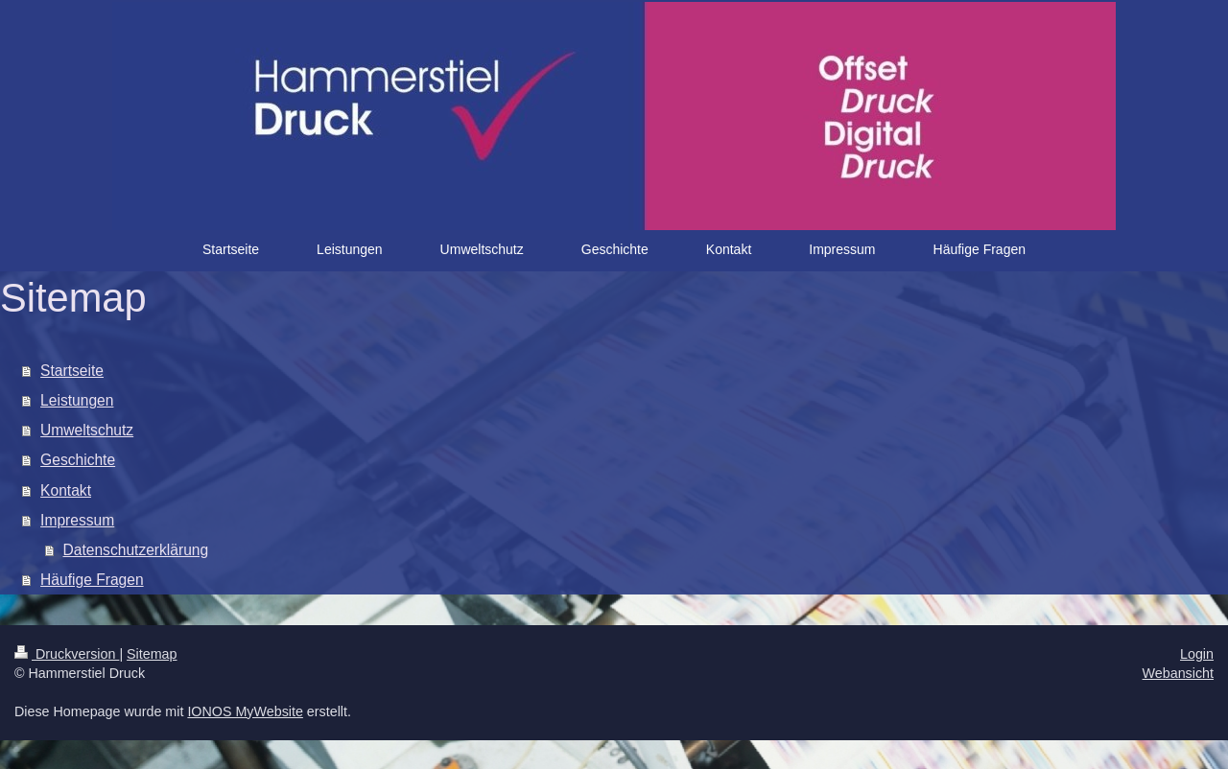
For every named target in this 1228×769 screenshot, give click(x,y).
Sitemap (152, 654)
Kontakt (65, 490)
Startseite (72, 370)
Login (1197, 654)
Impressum (77, 520)
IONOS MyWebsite (245, 711)
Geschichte (77, 460)
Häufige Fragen (92, 579)
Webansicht (1178, 673)
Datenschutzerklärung (136, 550)
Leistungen (76, 400)
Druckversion (66, 654)
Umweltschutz (86, 430)
